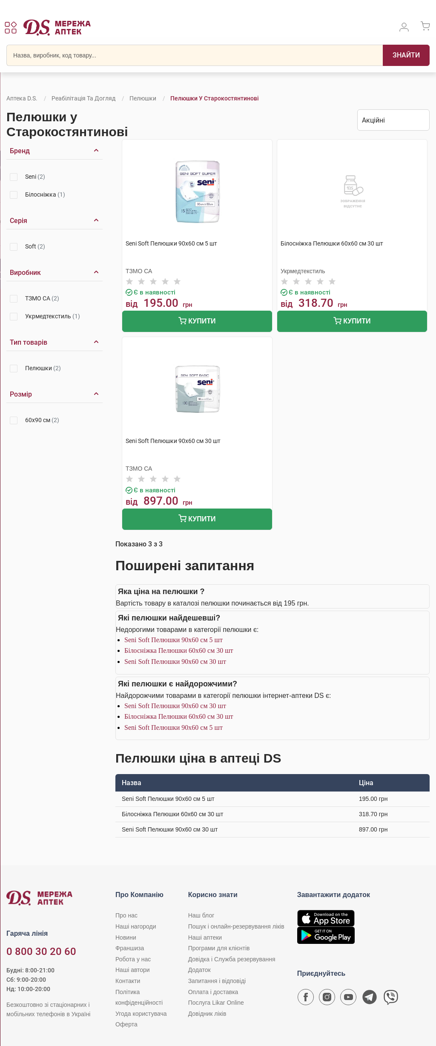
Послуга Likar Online (216, 1002)
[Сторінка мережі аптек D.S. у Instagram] (327, 999)
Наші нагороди (135, 926)
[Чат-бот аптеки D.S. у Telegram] (369, 999)
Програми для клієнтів (219, 948)
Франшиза (129, 948)
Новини (125, 937)
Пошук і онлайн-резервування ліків (236, 926)
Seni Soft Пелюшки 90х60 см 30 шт (175, 661)
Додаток (199, 969)
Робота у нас (133, 959)
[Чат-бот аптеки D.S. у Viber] (390, 999)
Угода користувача (140, 1013)
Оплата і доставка (213, 992)
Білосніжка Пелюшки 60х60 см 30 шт (178, 650)
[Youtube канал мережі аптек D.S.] (348, 999)
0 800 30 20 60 (41, 951)
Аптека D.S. (21, 98)
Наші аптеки (205, 937)
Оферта (126, 1024)
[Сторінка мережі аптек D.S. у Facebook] (305, 999)
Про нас (126, 915)
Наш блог (201, 915)
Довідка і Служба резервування (231, 959)
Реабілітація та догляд (83, 98)
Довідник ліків (207, 1013)
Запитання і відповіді (217, 980)
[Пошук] (406, 55)
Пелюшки (142, 98)
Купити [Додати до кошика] (196, 322)
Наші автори (132, 969)
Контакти (127, 980)
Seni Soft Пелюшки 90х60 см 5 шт (173, 639)
